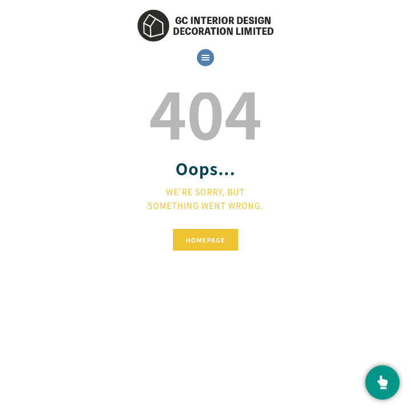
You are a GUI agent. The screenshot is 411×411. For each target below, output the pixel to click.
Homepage (205, 239)
